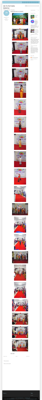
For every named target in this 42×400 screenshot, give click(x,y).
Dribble (28, 2)
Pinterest (36, 2)
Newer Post (5, 356)
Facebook (23, 2)
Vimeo (30, 2)
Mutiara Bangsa (35, 57)
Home (16, 356)
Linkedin (34, 2)
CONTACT (36, 20)
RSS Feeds (38, 2)
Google (26, 2)
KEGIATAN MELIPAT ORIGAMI (36, 16)
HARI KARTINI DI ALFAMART (17, 11)
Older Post (27, 356)
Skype (32, 2)
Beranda (32, 395)
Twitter (25, 2)
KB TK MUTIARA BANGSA (9, 7)
